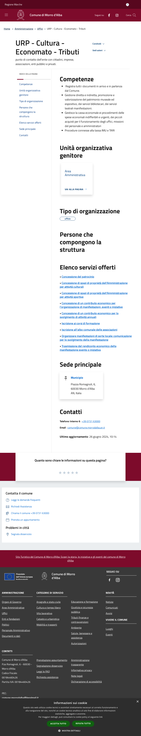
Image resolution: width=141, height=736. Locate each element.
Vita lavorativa (44, 613)
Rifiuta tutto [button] (83, 723)
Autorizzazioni (78, 643)
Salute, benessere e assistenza (81, 635)
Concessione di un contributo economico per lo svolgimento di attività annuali (89, 315)
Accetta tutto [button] (58, 723)
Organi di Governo (11, 602)
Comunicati (112, 607)
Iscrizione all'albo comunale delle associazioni (89, 330)
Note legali (77, 676)
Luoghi (109, 629)
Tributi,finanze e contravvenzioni (80, 620)
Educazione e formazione (84, 602)
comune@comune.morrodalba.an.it (86, 427)
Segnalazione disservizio (50, 666)
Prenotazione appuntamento (52, 660)
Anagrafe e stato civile (49, 602)
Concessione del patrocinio (78, 277)
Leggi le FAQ (43, 671)
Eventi (109, 634)
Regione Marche (13, 4)
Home (7, 29)
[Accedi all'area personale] (127, 4)
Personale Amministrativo (16, 630)
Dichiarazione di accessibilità (86, 681)
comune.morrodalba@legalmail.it (20, 698)
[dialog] (70, 717)
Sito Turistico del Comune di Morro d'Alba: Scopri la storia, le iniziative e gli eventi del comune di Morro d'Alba (70, 558)
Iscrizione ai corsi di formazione (81, 323)
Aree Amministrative (13, 607)
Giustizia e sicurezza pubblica (82, 610)
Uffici (40, 29)
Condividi (98, 44)
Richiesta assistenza (47, 677)
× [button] (137, 702)
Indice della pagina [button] (28, 73)
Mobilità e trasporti (47, 625)
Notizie (109, 602)
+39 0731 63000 (91, 421)
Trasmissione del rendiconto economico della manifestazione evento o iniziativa (88, 348)
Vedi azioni (99, 50)
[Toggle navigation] (6, 15)
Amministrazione (24, 29)
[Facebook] (108, 15)
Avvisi (109, 613)
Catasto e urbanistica (48, 619)
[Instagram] (116, 15)
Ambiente (76, 628)
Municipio (77, 377)
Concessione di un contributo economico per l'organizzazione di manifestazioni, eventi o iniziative (91, 305)
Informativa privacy (81, 670)
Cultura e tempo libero (49, 607)
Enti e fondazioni (11, 619)
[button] (70, 730)
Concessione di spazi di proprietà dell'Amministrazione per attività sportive (94, 295)
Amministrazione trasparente (80, 662)
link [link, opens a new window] (101, 717)
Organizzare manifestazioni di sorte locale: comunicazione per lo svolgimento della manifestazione (96, 338)
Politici (5, 625)
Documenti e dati (11, 636)
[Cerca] (134, 15)
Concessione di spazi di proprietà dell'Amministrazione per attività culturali (94, 285)
